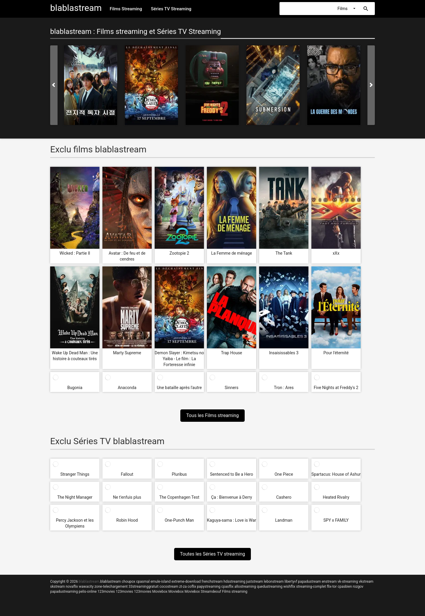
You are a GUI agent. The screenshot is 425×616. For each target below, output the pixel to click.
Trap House (231, 352)
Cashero (284, 497)
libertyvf (291, 581)
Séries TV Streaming (171, 8)
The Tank (283, 253)
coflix (192, 586)
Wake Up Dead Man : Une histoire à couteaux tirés (75, 355)
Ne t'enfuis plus (127, 497)
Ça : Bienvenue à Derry (231, 497)
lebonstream (274, 581)
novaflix (72, 586)
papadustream (309, 581)
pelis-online (88, 591)
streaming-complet (311, 586)
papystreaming (208, 586)
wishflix (289, 586)
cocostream (168, 586)
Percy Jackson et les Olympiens (75, 523)
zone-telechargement (111, 586)
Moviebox (160, 591)
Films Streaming (126, 8)
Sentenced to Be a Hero (231, 474)
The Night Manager (74, 497)
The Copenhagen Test (179, 497)
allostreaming (245, 586)
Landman (283, 520)
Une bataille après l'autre (179, 387)
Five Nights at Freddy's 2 (336, 387)
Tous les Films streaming (212, 415)
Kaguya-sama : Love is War (231, 520)
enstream (329, 581)
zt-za (183, 586)
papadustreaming (64, 591)
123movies (106, 591)
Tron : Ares (284, 387)
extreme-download (186, 581)
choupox (128, 581)
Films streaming (234, 591)
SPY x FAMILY (336, 520)
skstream (57, 586)
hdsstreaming (234, 581)
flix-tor (332, 586)
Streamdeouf (211, 591)
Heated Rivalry (336, 497)
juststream (254, 581)
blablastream (110, 581)
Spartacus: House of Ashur (336, 474)
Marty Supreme (127, 352)
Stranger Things (74, 474)
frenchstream (212, 581)
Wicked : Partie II (75, 253)
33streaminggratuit (143, 586)
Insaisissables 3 (284, 352)
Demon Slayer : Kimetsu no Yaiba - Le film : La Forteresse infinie (179, 358)
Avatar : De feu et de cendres (127, 256)
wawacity (86, 586)
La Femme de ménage (231, 253)
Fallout (127, 474)
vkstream (366, 581)
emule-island (161, 581)
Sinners (231, 387)
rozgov (358, 586)
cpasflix (227, 586)
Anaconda (127, 387)
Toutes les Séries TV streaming (212, 554)
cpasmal (143, 581)
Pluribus (179, 474)
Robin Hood (127, 520)
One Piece (283, 474)
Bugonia (74, 387)
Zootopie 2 (179, 253)
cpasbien (345, 586)
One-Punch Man (179, 520)
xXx (336, 253)
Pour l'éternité (336, 352)
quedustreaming (269, 586)
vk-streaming (348, 581)
